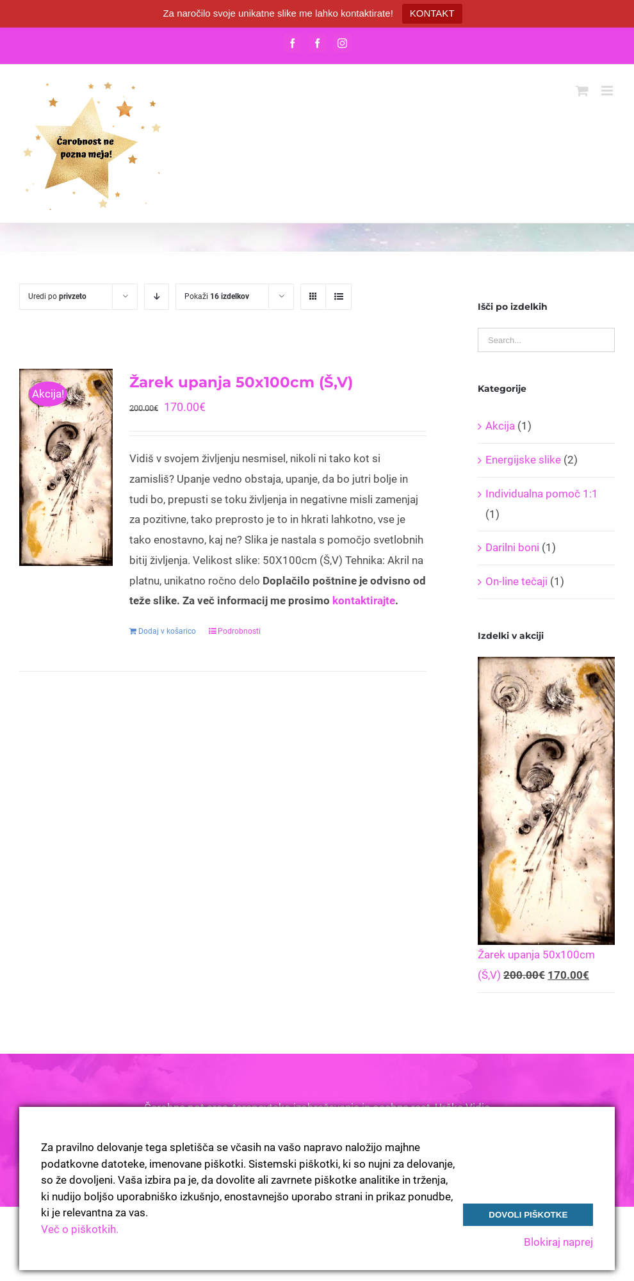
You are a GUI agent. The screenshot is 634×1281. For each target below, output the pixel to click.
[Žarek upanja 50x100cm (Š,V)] (66, 467)
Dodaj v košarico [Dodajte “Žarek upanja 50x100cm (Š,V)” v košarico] (167, 631)
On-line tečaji (516, 581)
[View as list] (338, 296)
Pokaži (216, 296)
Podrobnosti (239, 631)
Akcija (500, 425)
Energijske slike (523, 459)
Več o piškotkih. (79, 1229)
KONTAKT (432, 13)
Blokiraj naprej (558, 1242)
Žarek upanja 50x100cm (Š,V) (241, 382)
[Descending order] (156, 297)
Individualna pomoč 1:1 (541, 493)
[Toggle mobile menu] (608, 90)
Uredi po (57, 296)
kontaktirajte (363, 600)
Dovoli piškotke (528, 1215)
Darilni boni (512, 547)
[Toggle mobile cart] (582, 90)
